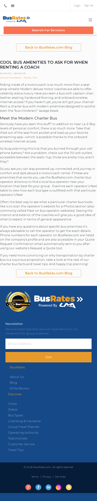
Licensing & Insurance (24, 421)
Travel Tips (30, 77)
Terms (35, 476)
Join (48, 357)
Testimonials (17, 438)
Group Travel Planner (23, 427)
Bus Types (15, 415)
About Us (17, 377)
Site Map (59, 476)
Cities (12, 404)
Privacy (46, 476)
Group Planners (10, 77)
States (12, 409)
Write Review (19, 388)
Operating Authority (23, 432)
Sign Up (88, 5)
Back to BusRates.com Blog (48, 47)
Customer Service (21, 444)
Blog (13, 382)
